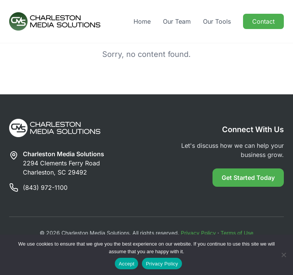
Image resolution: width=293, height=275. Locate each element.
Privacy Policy (198, 233)
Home (142, 21)
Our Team (177, 21)
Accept (126, 264)
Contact (263, 21)
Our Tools (217, 21)
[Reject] (283, 255)
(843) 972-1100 (45, 187)
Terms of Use (237, 233)
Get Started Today (248, 177)
